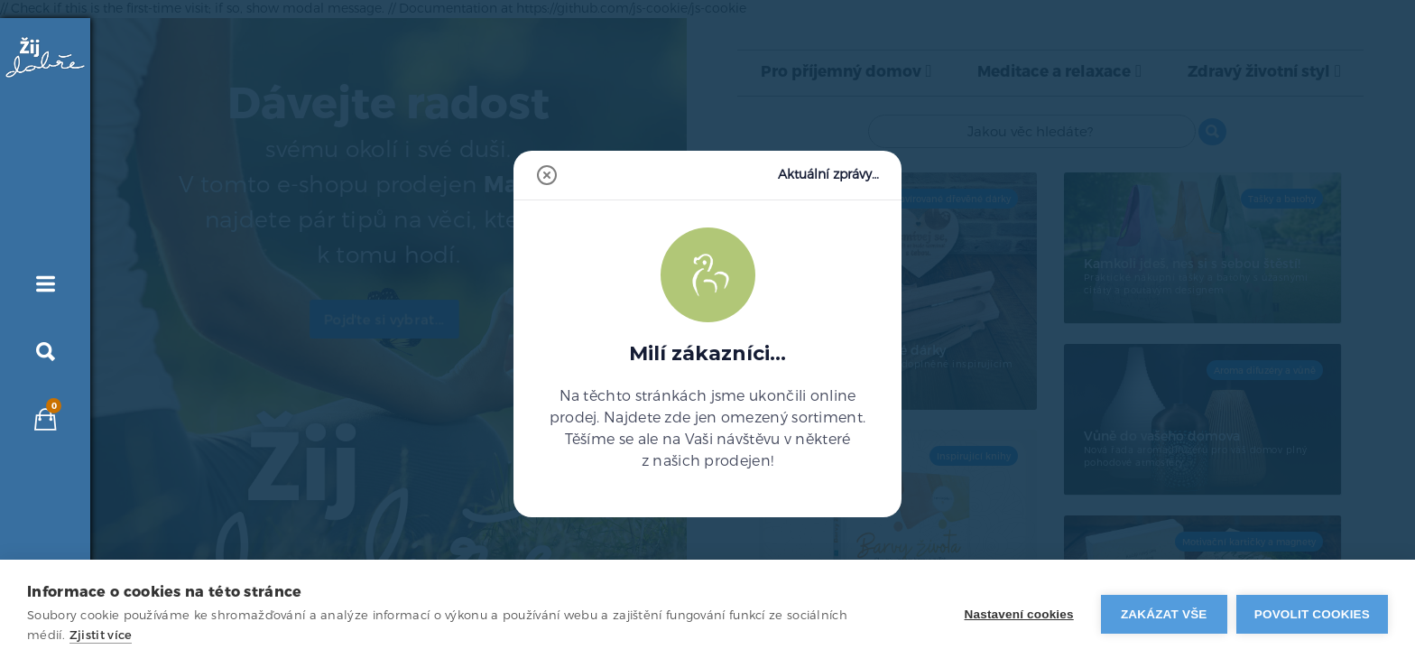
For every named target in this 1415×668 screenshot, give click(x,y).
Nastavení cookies (1019, 614)
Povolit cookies (1312, 614)
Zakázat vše (1164, 614)
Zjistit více (101, 635)
